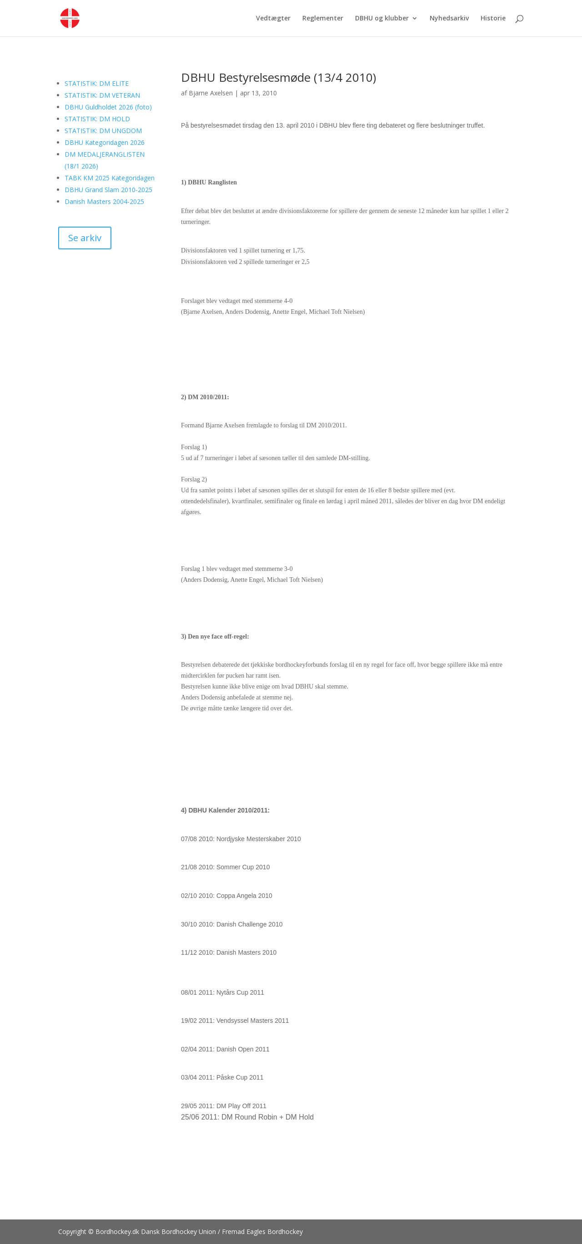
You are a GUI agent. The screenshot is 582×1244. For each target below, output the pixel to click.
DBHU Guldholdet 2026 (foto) (108, 107)
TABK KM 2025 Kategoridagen (110, 177)
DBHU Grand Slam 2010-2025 (108, 189)
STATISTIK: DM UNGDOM (103, 130)
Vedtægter (273, 18)
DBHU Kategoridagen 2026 (105, 142)
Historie (493, 18)
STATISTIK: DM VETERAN (102, 95)
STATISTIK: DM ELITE (97, 83)
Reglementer (322, 18)
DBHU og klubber (382, 18)
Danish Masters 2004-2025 (104, 201)
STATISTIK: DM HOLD (97, 118)
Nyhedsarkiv (449, 18)
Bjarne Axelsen (211, 93)
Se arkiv (84, 238)
